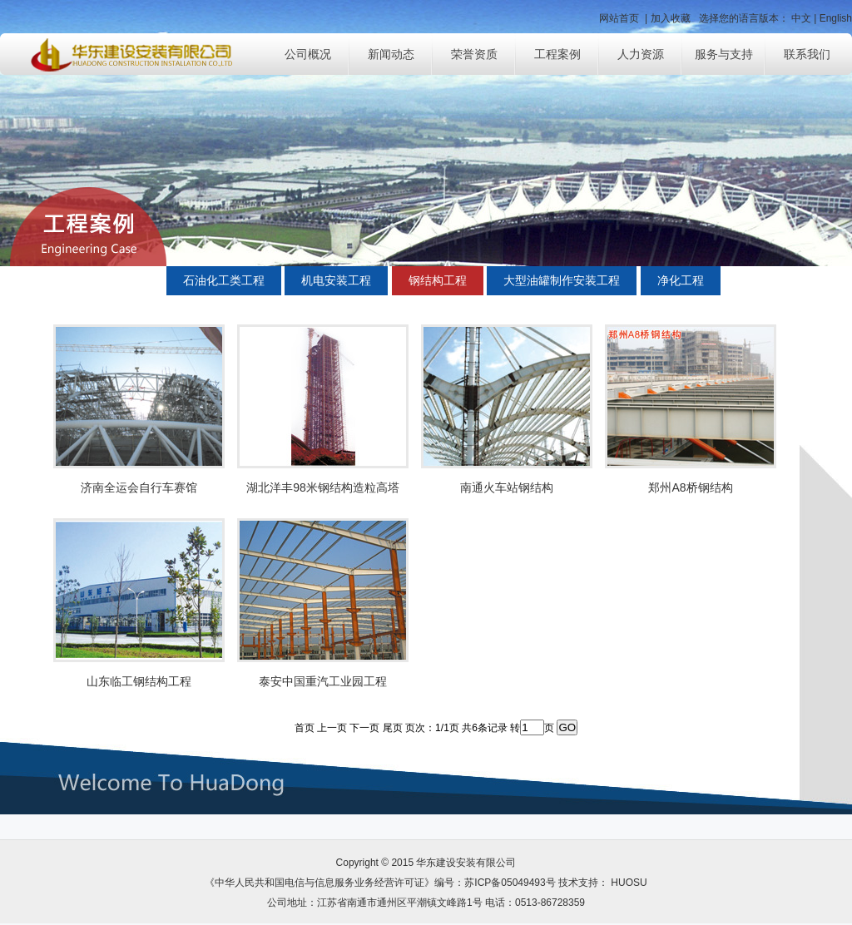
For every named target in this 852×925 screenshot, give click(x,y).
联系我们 (807, 54)
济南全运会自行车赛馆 (139, 487)
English (836, 18)
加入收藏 (671, 18)
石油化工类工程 (224, 280)
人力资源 (640, 54)
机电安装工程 (336, 280)
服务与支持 (724, 54)
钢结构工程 (438, 280)
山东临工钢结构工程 (139, 681)
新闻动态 (391, 54)
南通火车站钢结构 (506, 487)
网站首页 (619, 18)
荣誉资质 (474, 54)
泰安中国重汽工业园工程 (323, 681)
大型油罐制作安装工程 (561, 280)
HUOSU (627, 882)
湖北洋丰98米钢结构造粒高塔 (322, 487)
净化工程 (680, 280)
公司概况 (308, 54)
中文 (801, 18)
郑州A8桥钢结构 (690, 487)
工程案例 (557, 54)
